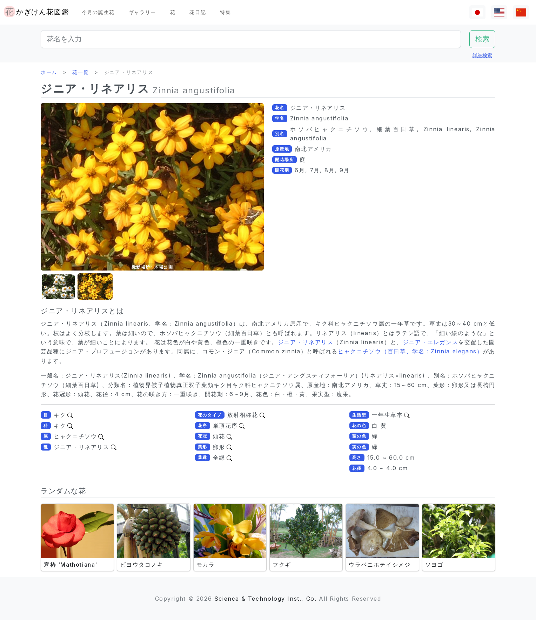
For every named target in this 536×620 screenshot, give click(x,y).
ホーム (49, 72)
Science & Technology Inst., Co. (265, 598)
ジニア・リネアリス (306, 342)
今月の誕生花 (98, 12)
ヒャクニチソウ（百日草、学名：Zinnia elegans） (410, 351)
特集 (225, 12)
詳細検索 (482, 55)
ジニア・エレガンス (430, 342)
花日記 (197, 12)
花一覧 (80, 72)
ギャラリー (142, 12)
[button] (58, 286)
